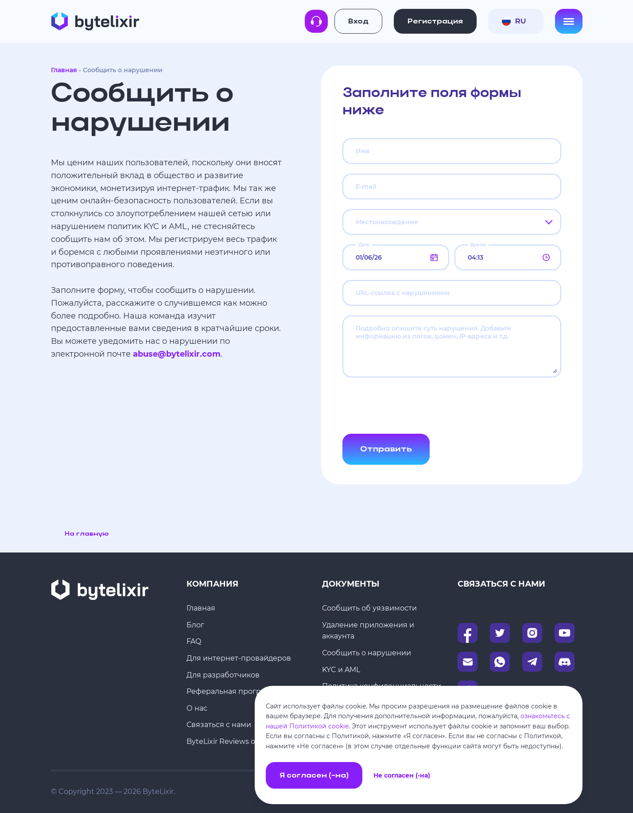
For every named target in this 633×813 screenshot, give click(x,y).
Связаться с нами (218, 724)
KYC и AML (341, 669)
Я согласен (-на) (314, 775)
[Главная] (95, 21)
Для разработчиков (223, 675)
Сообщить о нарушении (366, 653)
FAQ (193, 641)
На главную (87, 534)
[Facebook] (468, 633)
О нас (196, 708)
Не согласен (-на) (401, 775)
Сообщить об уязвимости (369, 608)
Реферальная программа (233, 691)
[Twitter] (500, 633)
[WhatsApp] (500, 662)
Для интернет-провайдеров (238, 658)
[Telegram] (532, 662)
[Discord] (565, 662)
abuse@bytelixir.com (177, 354)
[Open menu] (569, 21)
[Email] (468, 662)
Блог (195, 625)
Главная (64, 70)
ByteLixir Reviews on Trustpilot (241, 741)
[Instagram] (532, 633)
